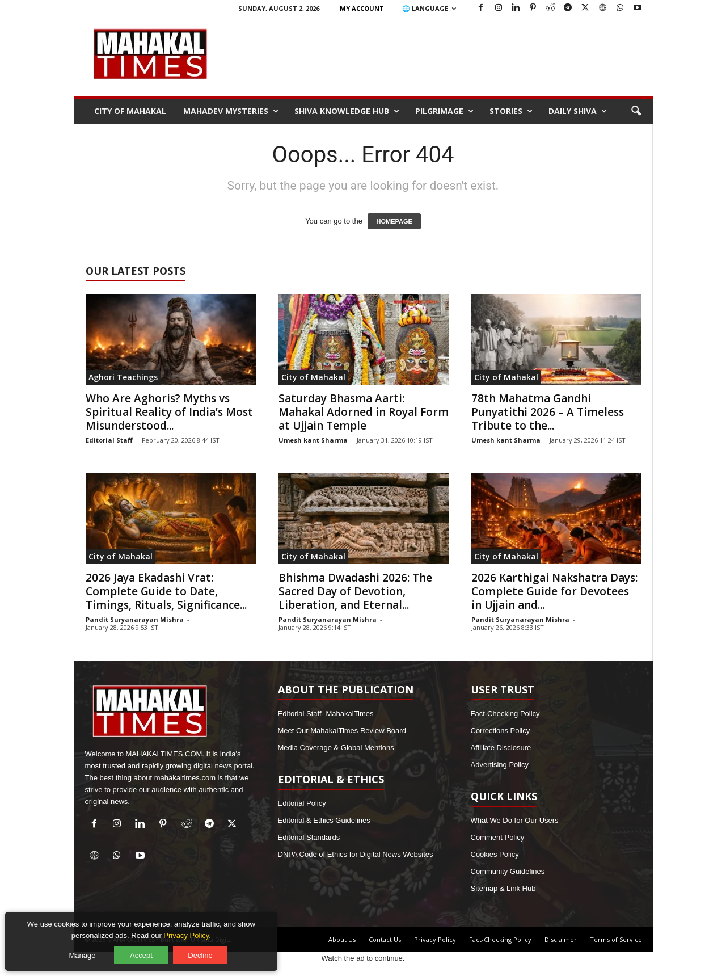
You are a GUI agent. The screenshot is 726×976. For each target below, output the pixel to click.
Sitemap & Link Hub (503, 888)
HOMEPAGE (394, 221)
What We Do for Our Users (515, 820)
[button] (635, 111)
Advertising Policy (500, 764)
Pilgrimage (444, 111)
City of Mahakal (130, 111)
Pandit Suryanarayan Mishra (135, 619)
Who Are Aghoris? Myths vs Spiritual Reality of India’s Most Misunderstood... (169, 412)
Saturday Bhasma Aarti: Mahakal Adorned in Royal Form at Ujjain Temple (363, 412)
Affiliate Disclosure (501, 747)
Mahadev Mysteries (230, 111)
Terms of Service (616, 939)
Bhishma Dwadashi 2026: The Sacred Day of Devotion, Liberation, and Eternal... (355, 591)
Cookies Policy (495, 854)
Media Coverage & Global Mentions (336, 747)
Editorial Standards (309, 837)
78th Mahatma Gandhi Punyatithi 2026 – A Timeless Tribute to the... (547, 412)
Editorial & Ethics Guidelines (324, 820)
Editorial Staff (109, 440)
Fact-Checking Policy (505, 713)
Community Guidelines (508, 871)
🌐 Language (429, 8)
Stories (511, 111)
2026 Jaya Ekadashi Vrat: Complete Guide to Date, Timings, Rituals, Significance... (166, 591)
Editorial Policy (302, 803)
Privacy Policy (435, 939)
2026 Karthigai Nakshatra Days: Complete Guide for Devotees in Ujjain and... (554, 591)
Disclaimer (560, 939)
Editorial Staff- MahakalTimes (326, 713)
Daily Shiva (577, 111)
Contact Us (385, 939)
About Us (342, 939)
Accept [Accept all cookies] (144, 952)
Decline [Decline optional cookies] (203, 952)
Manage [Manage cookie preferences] (86, 952)
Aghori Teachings (123, 377)
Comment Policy (498, 837)
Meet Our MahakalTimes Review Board (342, 730)
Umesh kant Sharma (313, 440)
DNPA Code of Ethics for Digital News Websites (355, 854)
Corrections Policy (500, 730)
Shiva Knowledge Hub (346, 111)
